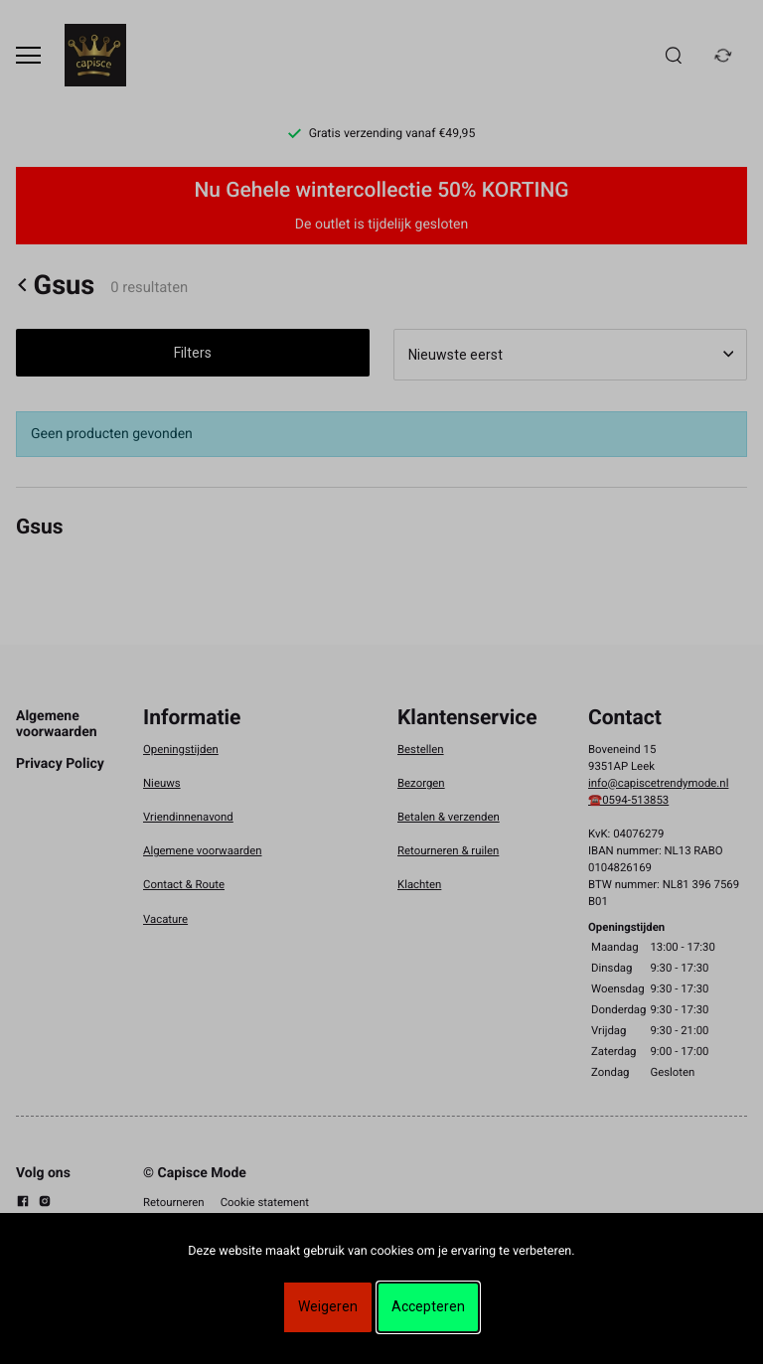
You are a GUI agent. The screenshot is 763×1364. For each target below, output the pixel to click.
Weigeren (328, 1306)
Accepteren (428, 1306)
